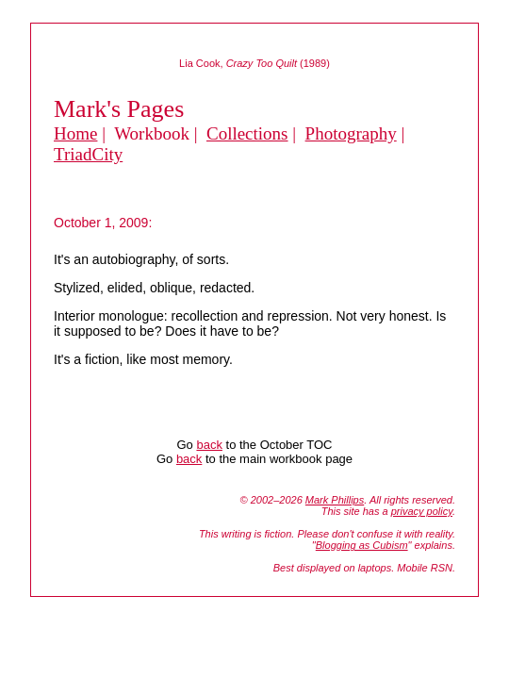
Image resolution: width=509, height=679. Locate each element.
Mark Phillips (334, 499)
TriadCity (88, 154)
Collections (247, 133)
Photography (351, 133)
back (209, 445)
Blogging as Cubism (362, 545)
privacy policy (421, 511)
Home (75, 133)
